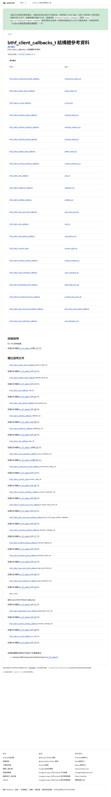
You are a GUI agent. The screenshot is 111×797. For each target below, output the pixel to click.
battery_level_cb (71, 151)
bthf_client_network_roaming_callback (24, 127)
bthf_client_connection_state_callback (24, 79)
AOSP (10, 34)
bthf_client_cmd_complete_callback (23, 273)
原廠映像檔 (7, 772)
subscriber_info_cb (72, 285)
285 (37, 447)
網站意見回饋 (47, 790)
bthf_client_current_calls (19, 248)
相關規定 (6, 761)
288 (35, 630)
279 (35, 384)
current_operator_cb (73, 164)
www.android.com (82, 769)
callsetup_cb (69, 188)
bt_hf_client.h (26, 54)
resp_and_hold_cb (72, 212)
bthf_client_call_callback (19, 176)
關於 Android (8, 790)
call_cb (67, 176)
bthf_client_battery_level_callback (22, 151)
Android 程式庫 (8, 758)
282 (35, 435)
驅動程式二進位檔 (9, 776)
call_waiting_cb (70, 236)
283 (35, 422)
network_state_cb (71, 115)
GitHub (5, 780)
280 (35, 498)
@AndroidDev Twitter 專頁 (48, 761)
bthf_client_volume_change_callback (23, 260)
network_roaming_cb (73, 127)
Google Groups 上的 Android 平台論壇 (53, 772)
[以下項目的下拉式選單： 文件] (26, 3)
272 (35, 604)
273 (35, 473)
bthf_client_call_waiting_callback (22, 236)
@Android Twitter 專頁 (47, 758)
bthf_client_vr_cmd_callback (20, 103)
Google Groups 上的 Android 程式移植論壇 (54, 780)
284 (35, 574)
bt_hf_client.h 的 (26, 422)
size (66, 67)
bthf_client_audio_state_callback (22, 91)
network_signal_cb (72, 139)
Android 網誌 (44, 765)
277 (35, 536)
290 (35, 617)
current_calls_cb (71, 248)
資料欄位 (11, 47)
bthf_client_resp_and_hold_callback (23, 212)
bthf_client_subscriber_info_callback (23, 285)
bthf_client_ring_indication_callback (23, 321)
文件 (22, 3)
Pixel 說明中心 (80, 761)
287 (35, 486)
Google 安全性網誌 (46, 769)
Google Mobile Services (83, 772)
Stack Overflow (80, 776)
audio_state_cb (71, 91)
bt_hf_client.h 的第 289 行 (30, 460)
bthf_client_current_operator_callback (24, 164)
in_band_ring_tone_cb (73, 297)
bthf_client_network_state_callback (23, 115)
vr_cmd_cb (69, 103)
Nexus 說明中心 (80, 765)
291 (35, 511)
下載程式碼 (7, 765)
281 (35, 397)
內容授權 (32, 668)
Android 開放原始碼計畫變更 (24, 23)
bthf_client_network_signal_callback (23, 139)
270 (37, 348)
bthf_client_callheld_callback (20, 200)
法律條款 (24, 790)
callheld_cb (69, 200)
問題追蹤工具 (80, 780)
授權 (31, 790)
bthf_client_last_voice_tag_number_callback (26, 309)
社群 (16, 790)
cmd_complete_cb (72, 273)
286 (35, 409)
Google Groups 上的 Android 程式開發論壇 (54, 776)
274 (35, 371)
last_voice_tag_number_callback (77, 309)
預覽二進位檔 (8, 769)
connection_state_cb (73, 79)
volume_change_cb (72, 260)
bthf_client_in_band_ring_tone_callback (24, 297)
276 (35, 562)
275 (35, 643)
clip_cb (67, 224)
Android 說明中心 (81, 758)
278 (35, 549)
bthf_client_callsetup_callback (21, 188)
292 (35, 524)
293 (35, 587)
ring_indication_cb (72, 321)
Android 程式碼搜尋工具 (42, 3)
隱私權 (37, 790)
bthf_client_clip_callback (19, 224)
